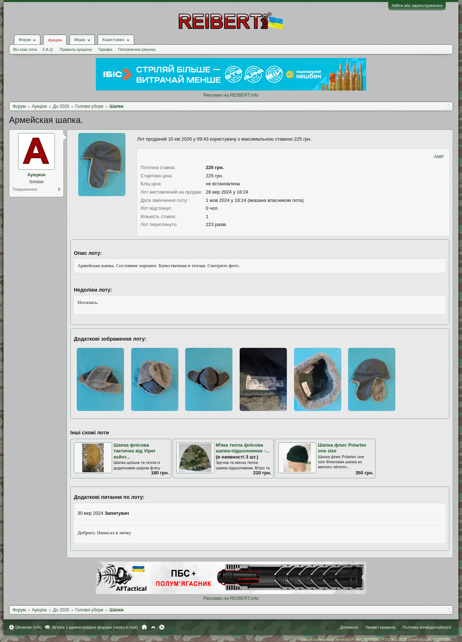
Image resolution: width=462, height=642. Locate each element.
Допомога (349, 627)
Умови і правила (380, 627)
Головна (144, 627)
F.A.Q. (48, 49)
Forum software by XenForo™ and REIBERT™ (376, 639)
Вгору (153, 627)
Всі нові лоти (25, 49)
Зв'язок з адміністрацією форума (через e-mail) (95, 627)
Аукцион (36, 174)
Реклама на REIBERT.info (230, 95)
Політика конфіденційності (427, 627)
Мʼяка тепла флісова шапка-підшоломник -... (243, 448)
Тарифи (105, 49)
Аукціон (55, 40)
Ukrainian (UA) (28, 627)
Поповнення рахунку (137, 49)
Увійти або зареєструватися (417, 5)
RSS (161, 627)
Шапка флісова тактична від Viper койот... (134, 451)
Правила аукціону (75, 49)
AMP (439, 156)
